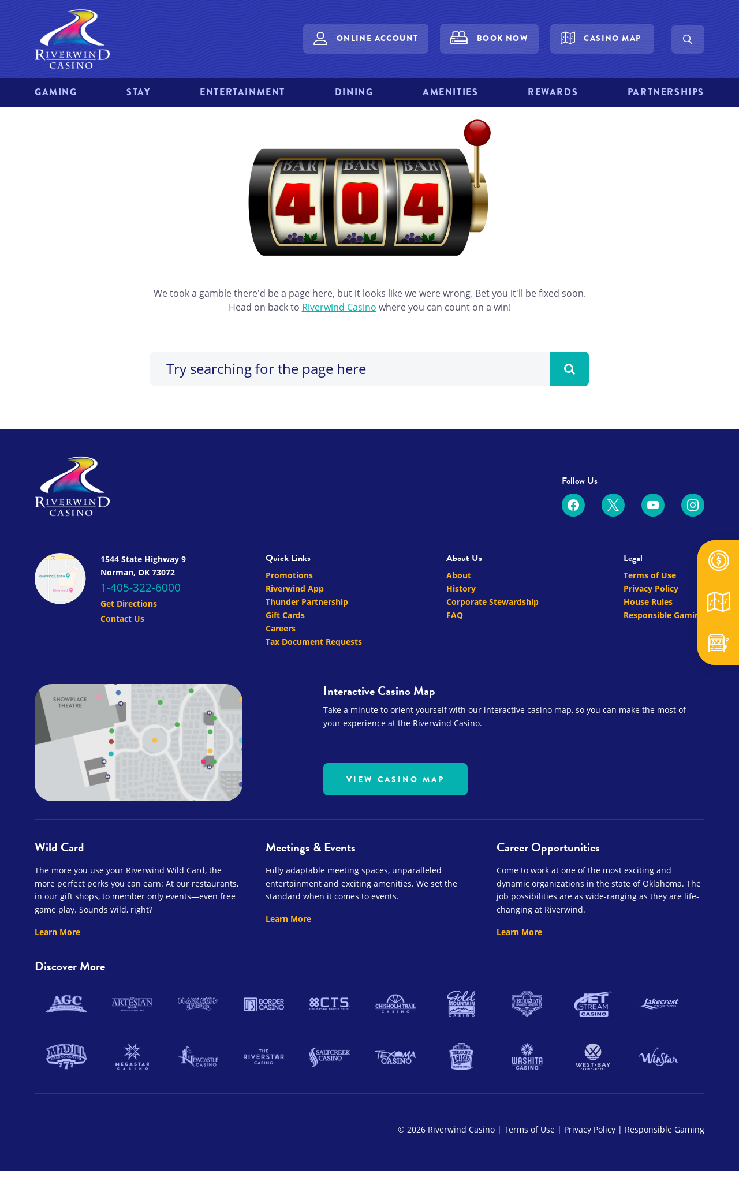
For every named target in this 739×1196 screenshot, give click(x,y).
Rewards (553, 92)
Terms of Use (650, 682)
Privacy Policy (651, 695)
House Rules (648, 708)
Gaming (56, 92)
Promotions (289, 682)
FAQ (454, 721)
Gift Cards (285, 721)
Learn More (57, 1038)
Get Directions (128, 710)
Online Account (378, 38)
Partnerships (666, 92)
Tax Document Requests (314, 748)
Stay (138, 92)
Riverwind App (295, 695)
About (458, 682)
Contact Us (122, 725)
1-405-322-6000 (140, 694)
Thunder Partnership (307, 708)
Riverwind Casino (339, 414)
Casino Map (612, 38)
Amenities (450, 92)
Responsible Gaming (664, 721)
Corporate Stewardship (492, 708)
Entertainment (242, 92)
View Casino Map (395, 886)
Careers (281, 735)
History (461, 695)
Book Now (502, 38)
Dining (354, 92)
